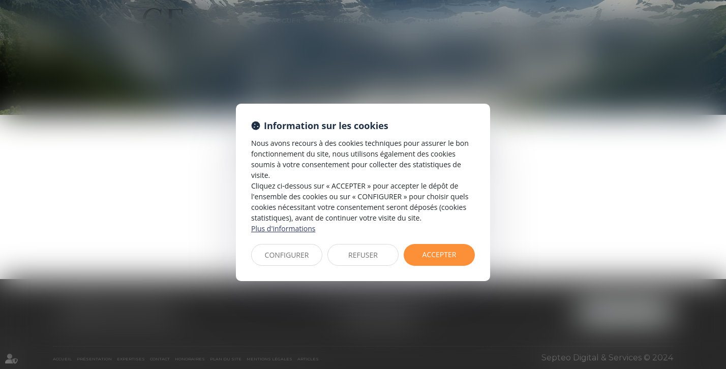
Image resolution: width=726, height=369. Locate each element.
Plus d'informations (283, 228)
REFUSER (363, 255)
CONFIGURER (287, 255)
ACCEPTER (439, 254)
